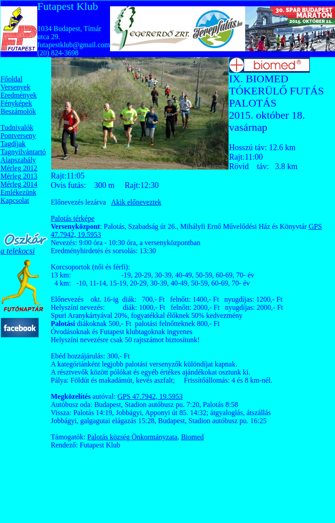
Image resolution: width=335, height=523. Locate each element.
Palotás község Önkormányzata (132, 437)
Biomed (192, 437)
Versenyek (15, 87)
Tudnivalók (16, 127)
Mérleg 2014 (18, 184)
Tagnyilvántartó (23, 152)
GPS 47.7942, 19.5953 (149, 396)
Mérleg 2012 (18, 168)
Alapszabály (18, 160)
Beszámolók (18, 111)
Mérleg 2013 (18, 176)
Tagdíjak (13, 144)
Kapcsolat (14, 200)
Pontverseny (18, 135)
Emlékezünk (18, 192)
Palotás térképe (72, 218)
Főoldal (11, 79)
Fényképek (16, 103)
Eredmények (18, 95)
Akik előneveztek (136, 202)
